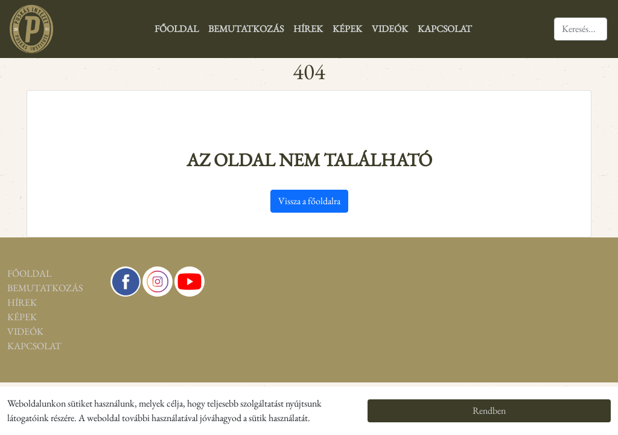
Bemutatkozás (246, 28)
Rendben (489, 410)
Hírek (308, 28)
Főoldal (176, 28)
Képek (347, 28)
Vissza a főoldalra (309, 201)
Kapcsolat (445, 28)
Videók (390, 28)
